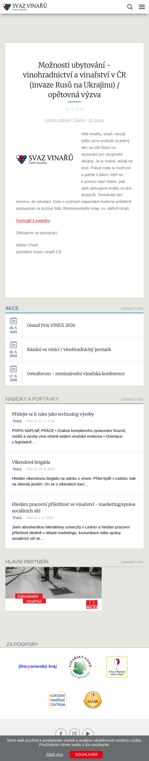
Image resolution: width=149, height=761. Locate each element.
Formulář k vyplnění (33, 220)
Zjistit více (54, 754)
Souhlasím (86, 754)
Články (79, 120)
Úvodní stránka (57, 120)
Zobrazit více (132, 308)
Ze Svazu (96, 120)
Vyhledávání (130, 7)
